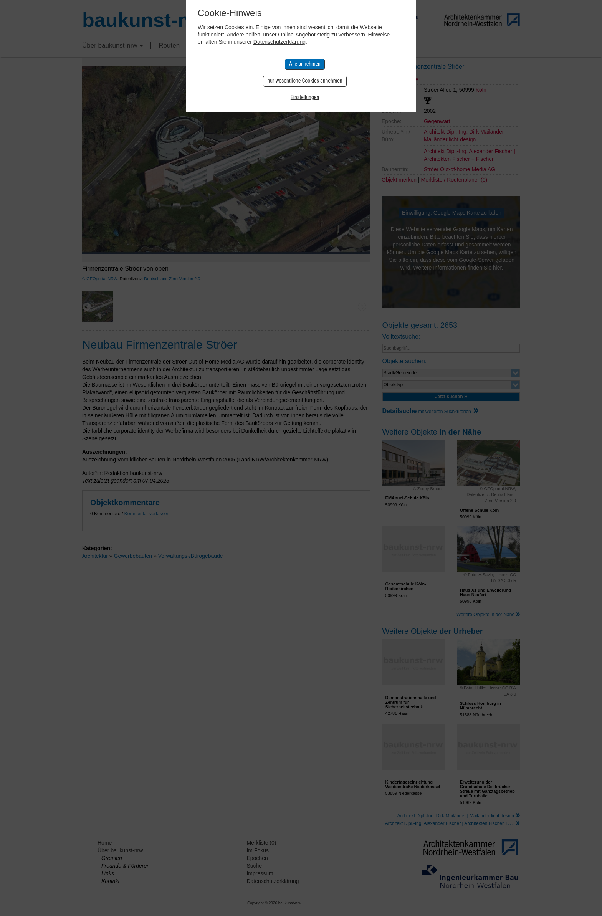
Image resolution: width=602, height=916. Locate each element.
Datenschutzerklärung (279, 42)
